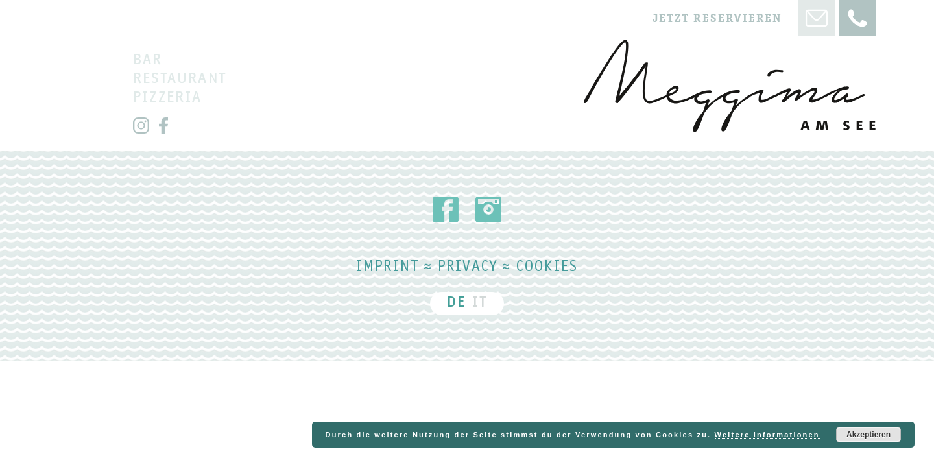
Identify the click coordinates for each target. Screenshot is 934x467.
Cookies (547, 268)
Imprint (387, 268)
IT (479, 303)
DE (456, 303)
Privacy (467, 268)
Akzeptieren (868, 434)
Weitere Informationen (767, 434)
